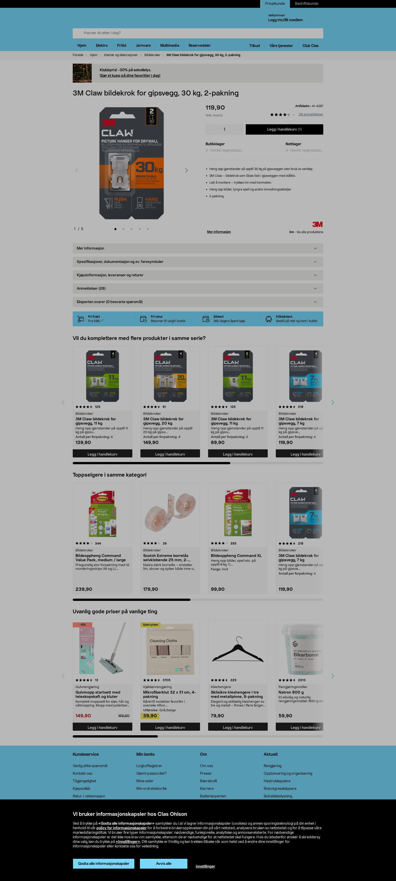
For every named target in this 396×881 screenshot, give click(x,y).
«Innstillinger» (128, 842)
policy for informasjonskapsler (121, 828)
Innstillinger (205, 866)
